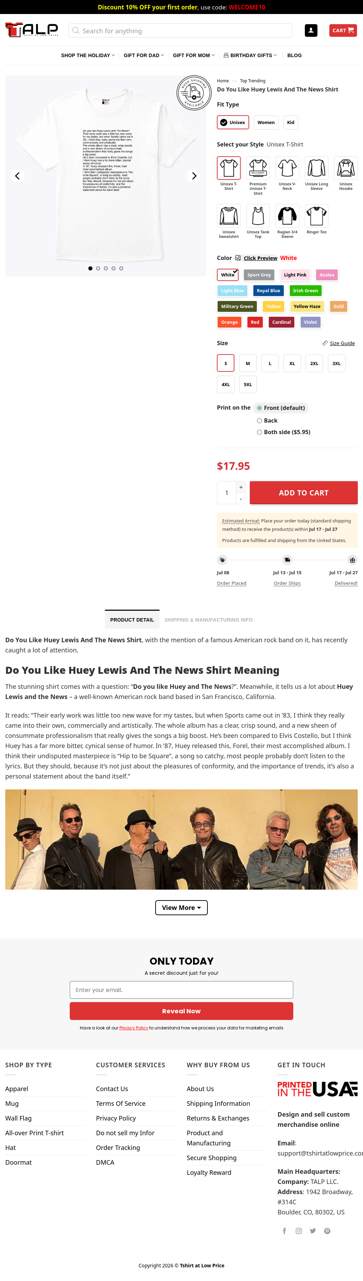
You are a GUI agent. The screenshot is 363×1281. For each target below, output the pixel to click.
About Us (200, 1088)
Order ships (287, 583)
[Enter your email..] (181, 990)
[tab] (132, 619)
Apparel (16, 1088)
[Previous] (18, 176)
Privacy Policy (133, 1028)
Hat (10, 1147)
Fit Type (228, 104)
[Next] (193, 176)
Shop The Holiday (88, 55)
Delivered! (346, 583)
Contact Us (112, 1088)
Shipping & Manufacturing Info (209, 620)
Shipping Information (218, 1103)
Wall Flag (18, 1118)
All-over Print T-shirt (34, 1133)
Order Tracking (118, 1147)
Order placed (231, 583)
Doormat (18, 1162)
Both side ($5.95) (283, 432)
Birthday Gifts (250, 55)
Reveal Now (181, 1011)
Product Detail (132, 620)
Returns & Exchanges (218, 1118)
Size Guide (342, 343)
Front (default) (281, 408)
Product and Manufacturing (209, 1138)
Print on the (234, 407)
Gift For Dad (144, 55)
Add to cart (304, 493)
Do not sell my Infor (125, 1133)
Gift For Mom (194, 55)
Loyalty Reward (209, 1172)
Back (267, 420)
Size (286, 343)
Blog (294, 55)
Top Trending (252, 80)
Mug (12, 1103)
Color (247, 258)
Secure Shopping (212, 1157)
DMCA (105, 1162)
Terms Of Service (120, 1103)
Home (222, 80)
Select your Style (240, 144)
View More (178, 907)
